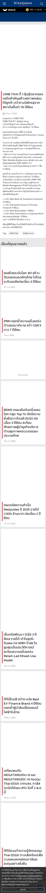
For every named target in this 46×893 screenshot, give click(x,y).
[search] (41, 3)
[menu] (4, 3)
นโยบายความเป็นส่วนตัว (28, 875)
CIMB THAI (13, 233)
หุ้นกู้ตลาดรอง (28, 233)
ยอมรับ (23, 889)
